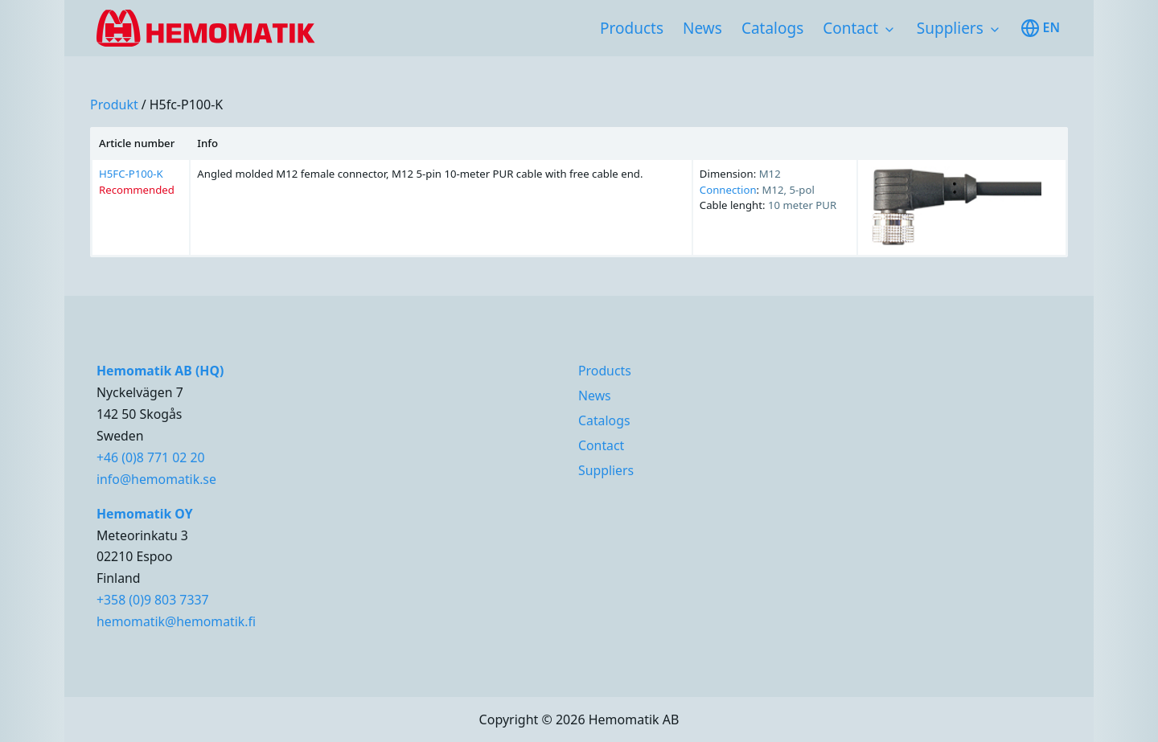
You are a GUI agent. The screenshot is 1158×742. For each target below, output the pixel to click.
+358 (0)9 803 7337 (152, 600)
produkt (114, 104)
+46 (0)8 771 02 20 (150, 457)
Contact (850, 28)
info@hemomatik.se (156, 479)
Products (631, 28)
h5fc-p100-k (187, 104)
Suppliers (950, 28)
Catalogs (772, 28)
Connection (728, 189)
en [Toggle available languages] (1040, 28)
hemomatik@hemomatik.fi (176, 621)
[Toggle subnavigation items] (889, 30)
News (702, 28)
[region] (579, 192)
